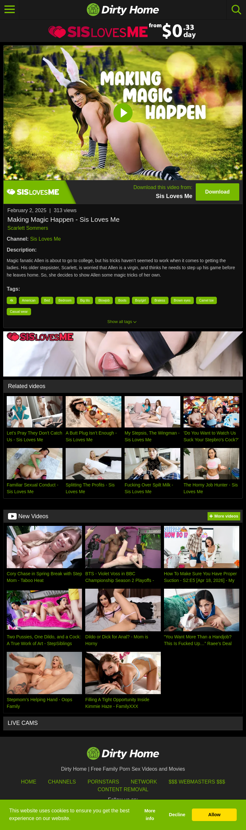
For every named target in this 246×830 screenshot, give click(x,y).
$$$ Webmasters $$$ (197, 781)
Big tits (85, 300)
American (29, 300)
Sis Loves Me (45, 239)
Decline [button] (177, 814)
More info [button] (149, 814)
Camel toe (206, 300)
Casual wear (19, 311)
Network (144, 781)
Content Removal (123, 789)
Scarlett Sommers (27, 228)
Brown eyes (182, 300)
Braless (159, 300)
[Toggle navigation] (9, 9)
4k (11, 300)
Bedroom (65, 300)
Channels (62, 781)
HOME (28, 781)
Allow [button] (214, 814)
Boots (122, 300)
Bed (47, 300)
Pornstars (103, 781)
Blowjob (104, 300)
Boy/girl (140, 300)
